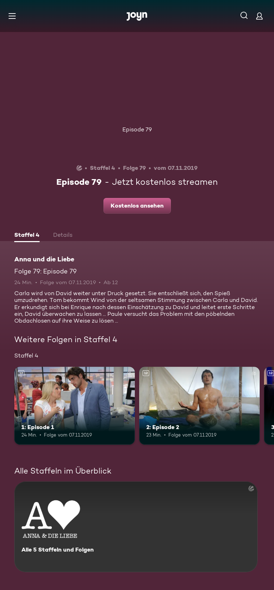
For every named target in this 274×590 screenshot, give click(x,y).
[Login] (259, 16)
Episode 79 (137, 129)
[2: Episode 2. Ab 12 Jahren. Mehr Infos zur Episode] (199, 406)
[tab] (27, 235)
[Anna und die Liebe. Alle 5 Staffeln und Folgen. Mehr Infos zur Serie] (136, 526)
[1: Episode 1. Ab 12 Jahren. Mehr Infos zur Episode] (74, 406)
